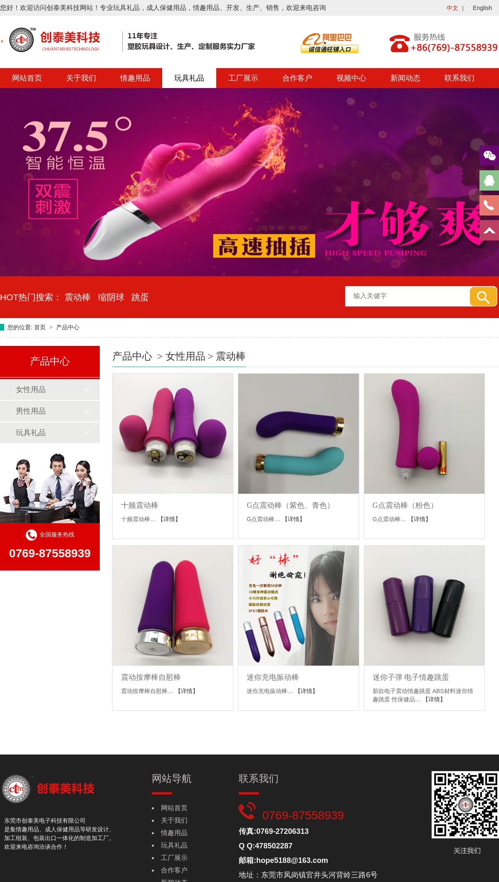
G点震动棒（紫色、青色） (290, 505)
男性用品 (31, 411)
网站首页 (27, 78)
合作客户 (297, 78)
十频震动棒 (139, 505)
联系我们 (459, 78)
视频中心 (351, 78)
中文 (452, 8)
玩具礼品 (189, 78)
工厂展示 (243, 78)
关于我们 (81, 78)
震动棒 (231, 356)
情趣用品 (135, 78)
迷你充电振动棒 (273, 677)
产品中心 (67, 327)
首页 (40, 327)
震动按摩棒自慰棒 (151, 677)
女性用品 (31, 389)
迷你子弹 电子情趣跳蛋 (411, 677)
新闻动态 (405, 78)
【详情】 (169, 519)
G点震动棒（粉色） (405, 505)
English (482, 8)
